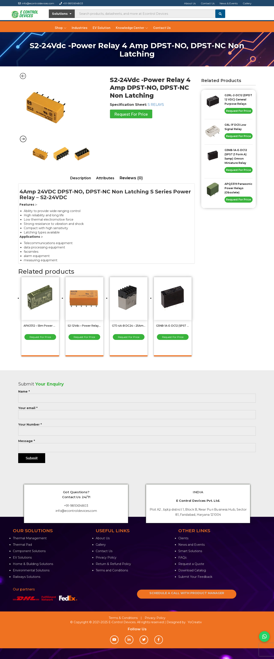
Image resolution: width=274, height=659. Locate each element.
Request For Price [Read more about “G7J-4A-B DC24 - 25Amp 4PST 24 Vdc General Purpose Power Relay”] (128, 337)
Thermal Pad (22, 545)
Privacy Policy (106, 557)
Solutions (61, 14)
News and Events (191, 545)
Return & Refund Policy (113, 564)
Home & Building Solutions (33, 564)
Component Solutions (29, 551)
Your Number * (137, 428)
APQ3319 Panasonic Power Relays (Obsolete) (238, 188)
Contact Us (207, 3)
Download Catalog (192, 570)
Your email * (137, 411)
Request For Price (131, 114)
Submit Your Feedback (195, 577)
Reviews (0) (131, 178)
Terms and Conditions (112, 570)
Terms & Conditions (123, 618)
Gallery (247, 3)
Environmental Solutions (31, 570)
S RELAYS (156, 105)
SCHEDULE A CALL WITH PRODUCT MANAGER (186, 593)
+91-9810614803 (71, 3)
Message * (137, 444)
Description (80, 178)
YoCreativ (195, 622)
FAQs (182, 557)
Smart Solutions (190, 551)
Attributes (105, 178)
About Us (190, 3)
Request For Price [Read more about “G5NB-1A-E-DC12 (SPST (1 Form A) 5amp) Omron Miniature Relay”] (172, 337)
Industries (79, 27)
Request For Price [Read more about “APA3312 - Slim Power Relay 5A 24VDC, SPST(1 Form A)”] (40, 337)
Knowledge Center (132, 27)
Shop (60, 27)
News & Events (229, 3)
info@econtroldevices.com (36, 3)
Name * (137, 395)
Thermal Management (30, 538)
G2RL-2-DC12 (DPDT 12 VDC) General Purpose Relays (238, 99)
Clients (183, 538)
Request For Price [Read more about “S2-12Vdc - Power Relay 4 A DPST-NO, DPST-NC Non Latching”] (84, 337)
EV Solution (101, 27)
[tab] (80, 178)
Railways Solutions (26, 577)
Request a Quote (191, 564)
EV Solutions (22, 557)
